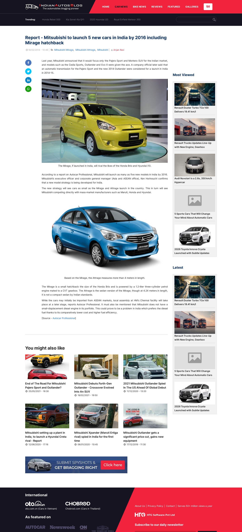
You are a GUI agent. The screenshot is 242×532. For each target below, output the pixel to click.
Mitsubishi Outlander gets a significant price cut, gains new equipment (143, 436)
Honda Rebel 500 (51, 19)
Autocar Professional (64, 318)
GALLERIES (191, 6)
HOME (105, 6)
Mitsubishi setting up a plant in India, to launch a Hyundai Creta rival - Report (45, 436)
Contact (170, 505)
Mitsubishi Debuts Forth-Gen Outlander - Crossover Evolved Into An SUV (94, 387)
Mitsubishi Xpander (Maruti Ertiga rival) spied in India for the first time (96, 436)
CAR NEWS (121, 6)
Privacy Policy (155, 505)
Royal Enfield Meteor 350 (127, 19)
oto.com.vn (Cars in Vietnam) (41, 508)
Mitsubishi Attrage (85, 49)
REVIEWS (156, 6)
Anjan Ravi (117, 50)
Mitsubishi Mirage (63, 49)
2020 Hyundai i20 (99, 19)
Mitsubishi (102, 49)
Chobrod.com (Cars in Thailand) (82, 508)
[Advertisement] (195, 51)
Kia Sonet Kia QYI (75, 19)
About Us (140, 505)
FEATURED (174, 6)
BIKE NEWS (139, 6)
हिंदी (208, 6)
